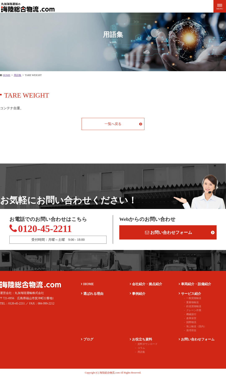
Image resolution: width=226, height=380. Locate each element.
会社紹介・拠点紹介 (146, 287)
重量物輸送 (190, 305)
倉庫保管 (189, 321)
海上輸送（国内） (194, 329)
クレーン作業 (191, 313)
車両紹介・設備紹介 (195, 287)
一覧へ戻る (113, 124)
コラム (139, 350)
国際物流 (189, 325)
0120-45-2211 (48, 230)
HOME (87, 287)
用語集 (139, 354)
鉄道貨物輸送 (191, 309)
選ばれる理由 (92, 296)
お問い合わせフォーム (168, 233)
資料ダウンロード (145, 346)
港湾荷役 (189, 333)
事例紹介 (137, 296)
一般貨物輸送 (191, 301)
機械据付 (189, 317)
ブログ (87, 342)
